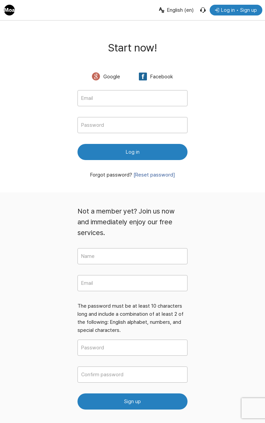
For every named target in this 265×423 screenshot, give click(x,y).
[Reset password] (154, 175)
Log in (133, 152)
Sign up (132, 401)
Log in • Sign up (236, 10)
